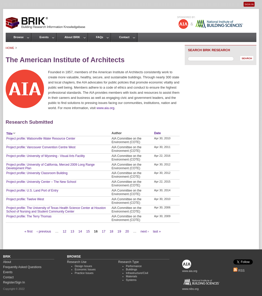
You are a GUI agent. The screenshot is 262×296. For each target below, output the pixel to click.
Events (44, 37)
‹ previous (44, 231)
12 (64, 231)
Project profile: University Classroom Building (36, 173)
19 (119, 231)
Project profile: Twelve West (25, 199)
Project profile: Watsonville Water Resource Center (40, 138)
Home (10, 47)
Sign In (249, 4)
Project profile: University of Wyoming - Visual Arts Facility (45, 156)
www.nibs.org (190, 288)
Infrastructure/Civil (137, 272)
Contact (124, 37)
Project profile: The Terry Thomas (28, 216)
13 (72, 231)
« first (28, 231)
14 (80, 231)
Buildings (131, 269)
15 (88, 231)
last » (157, 231)
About (7, 262)
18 (111, 231)
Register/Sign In (14, 282)
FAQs (99, 37)
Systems (131, 279)
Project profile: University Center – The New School (41, 182)
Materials (131, 276)
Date (157, 133)
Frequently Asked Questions (22, 267)
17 (103, 231)
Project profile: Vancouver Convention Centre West (40, 147)
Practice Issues (84, 272)
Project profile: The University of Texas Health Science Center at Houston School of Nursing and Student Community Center (56, 209)
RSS (239, 270)
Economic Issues (85, 269)
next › (144, 231)
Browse (19, 37)
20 (127, 231)
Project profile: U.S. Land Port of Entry (32, 190)
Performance (134, 266)
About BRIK (72, 37)
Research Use (76, 262)
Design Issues (83, 266)
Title (11, 133)
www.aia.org (105, 108)
